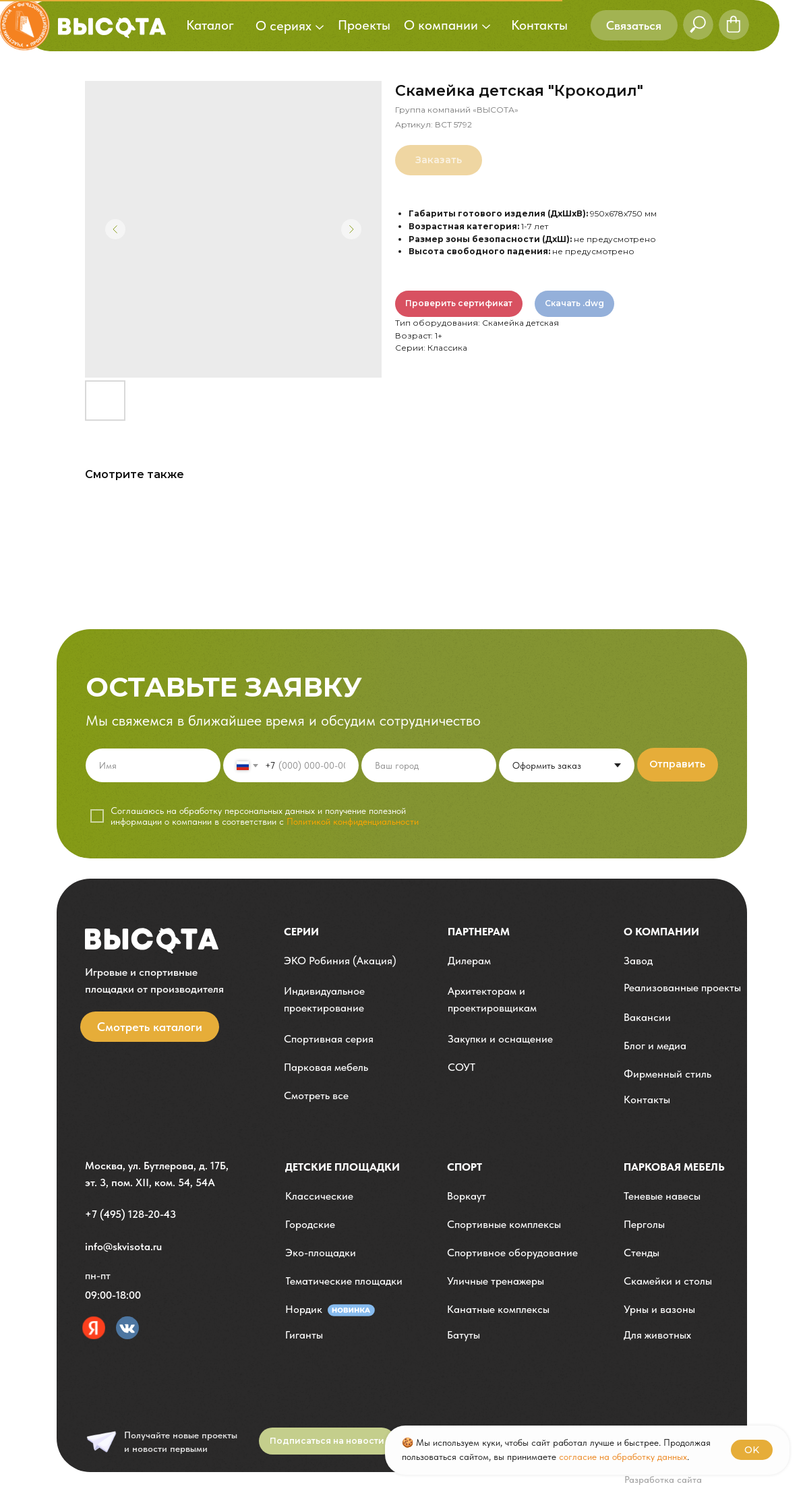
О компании (661, 931)
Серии (301, 931)
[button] (634, 25)
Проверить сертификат (458, 303)
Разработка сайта (663, 1479)
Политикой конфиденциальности (353, 821)
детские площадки (342, 1167)
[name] (153, 765)
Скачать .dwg (574, 303)
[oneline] (429, 765)
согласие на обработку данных (623, 1456)
